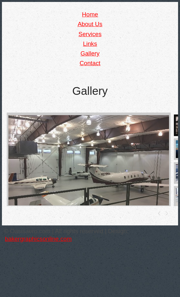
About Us (90, 24)
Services (90, 34)
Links (90, 43)
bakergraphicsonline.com (38, 238)
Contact (90, 63)
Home (90, 14)
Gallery (89, 53)
